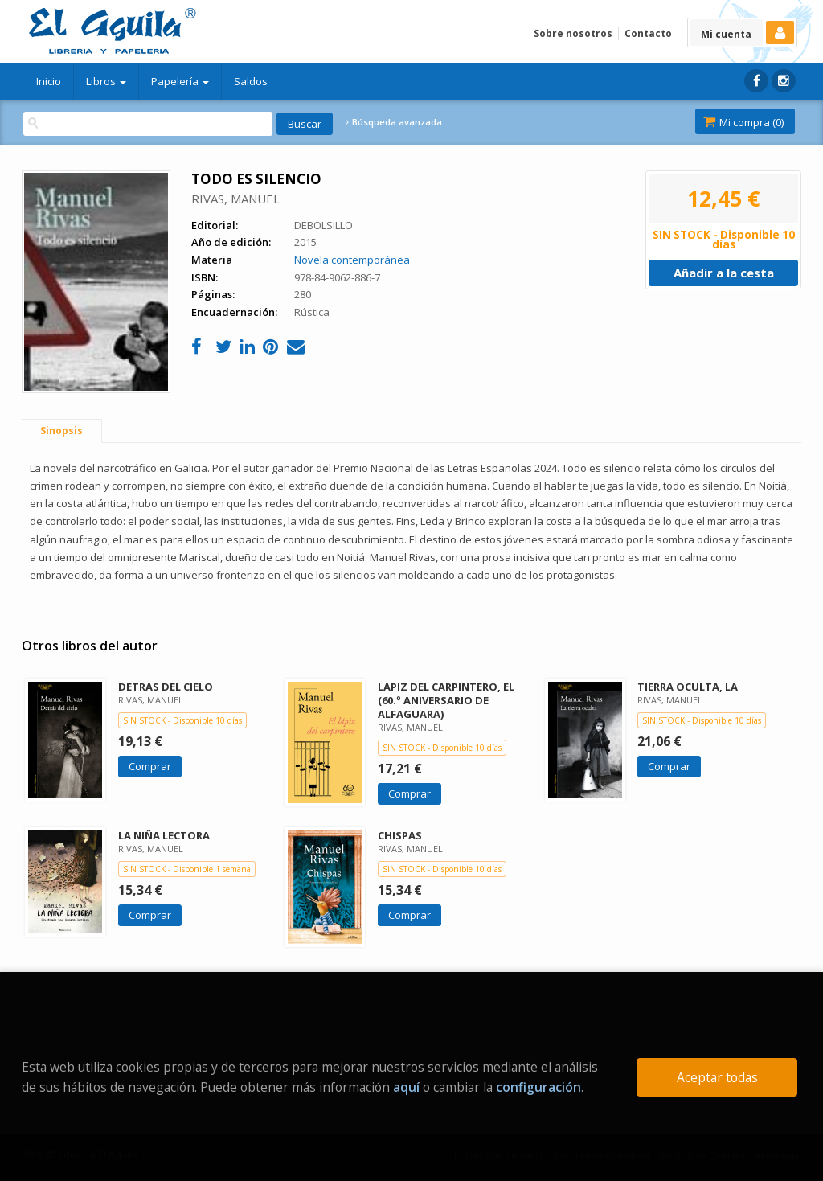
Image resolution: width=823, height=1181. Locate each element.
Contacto (648, 33)
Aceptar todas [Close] (717, 1077)
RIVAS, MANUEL (235, 199)
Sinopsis (61, 430)
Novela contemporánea (352, 259)
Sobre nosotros (573, 33)
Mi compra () (743, 122)
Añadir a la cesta (724, 272)
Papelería (180, 81)
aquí (406, 1087)
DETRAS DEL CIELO (165, 686)
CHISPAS (400, 835)
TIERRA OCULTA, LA (687, 686)
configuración (538, 1087)
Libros (106, 81)
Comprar (150, 766)
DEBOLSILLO (323, 225)
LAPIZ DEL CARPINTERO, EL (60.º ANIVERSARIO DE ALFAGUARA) (446, 700)
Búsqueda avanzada (394, 122)
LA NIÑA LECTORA (164, 835)
